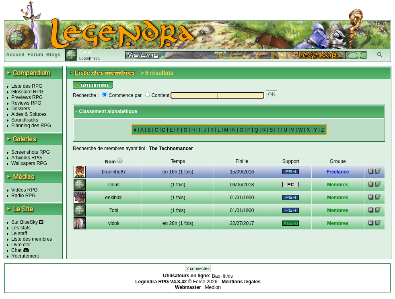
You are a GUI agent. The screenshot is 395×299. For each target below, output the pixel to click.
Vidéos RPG (24, 190)
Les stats (21, 228)
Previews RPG (27, 97)
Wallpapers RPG (29, 163)
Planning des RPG (31, 125)
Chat (16, 250)
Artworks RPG (26, 158)
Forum (35, 55)
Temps (178, 161)
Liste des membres (31, 239)
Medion (213, 287)
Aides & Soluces (28, 114)
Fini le (241, 161)
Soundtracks (24, 120)
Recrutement (25, 256)
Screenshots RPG (30, 152)
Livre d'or (21, 244)
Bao (216, 276)
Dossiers (20, 108)
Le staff (19, 233)
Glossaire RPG (27, 92)
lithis (228, 276)
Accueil (15, 55)
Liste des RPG (26, 86)
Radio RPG (23, 195)
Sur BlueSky (27, 222)
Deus (113, 185)
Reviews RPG (26, 103)
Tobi (113, 210)
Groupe (338, 161)
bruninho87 (114, 172)
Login (84, 58)
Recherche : (86, 95)
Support (290, 161)
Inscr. (95, 58)
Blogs (53, 55)
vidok (113, 223)
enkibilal (113, 197)
